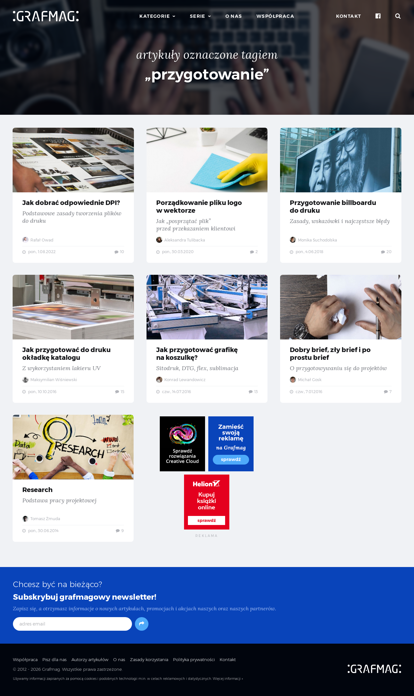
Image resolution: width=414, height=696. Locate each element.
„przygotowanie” (207, 74)
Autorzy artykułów (89, 661)
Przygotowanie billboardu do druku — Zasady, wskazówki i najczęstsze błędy (340, 195)
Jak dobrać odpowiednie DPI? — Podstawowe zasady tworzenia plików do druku (73, 195)
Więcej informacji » (228, 681)
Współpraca (275, 16)
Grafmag (51, 671)
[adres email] (72, 625)
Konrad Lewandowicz (180, 380)
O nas (233, 16)
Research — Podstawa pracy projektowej (73, 480)
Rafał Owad (38, 240)
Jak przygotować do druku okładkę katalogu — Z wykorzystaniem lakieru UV (73, 340)
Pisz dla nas (54, 661)
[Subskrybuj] (141, 625)
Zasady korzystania (149, 661)
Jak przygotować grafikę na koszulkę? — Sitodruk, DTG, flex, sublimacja (207, 340)
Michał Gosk (306, 380)
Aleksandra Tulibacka (180, 240)
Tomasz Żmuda (41, 519)
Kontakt (348, 16)
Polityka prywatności (194, 661)
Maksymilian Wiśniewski (50, 380)
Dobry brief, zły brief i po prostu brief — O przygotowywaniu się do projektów (340, 340)
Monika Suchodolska (313, 240)
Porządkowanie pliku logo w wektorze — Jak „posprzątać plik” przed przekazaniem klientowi (207, 195)
